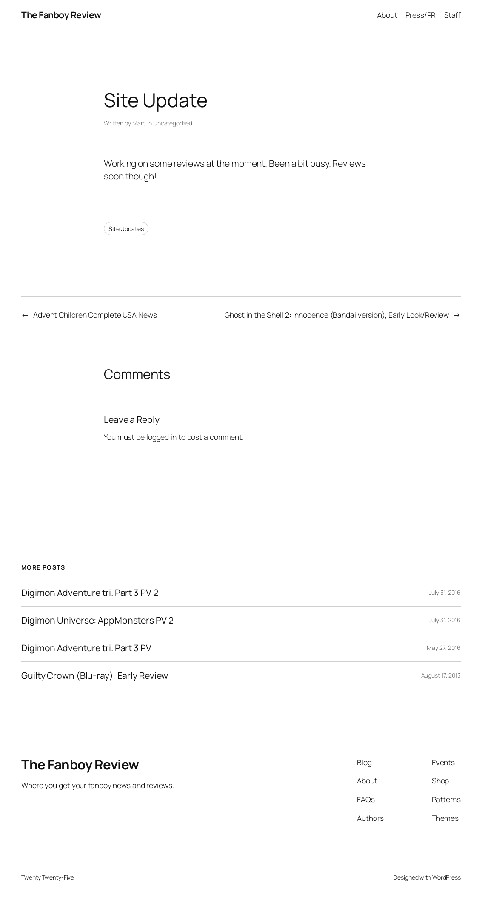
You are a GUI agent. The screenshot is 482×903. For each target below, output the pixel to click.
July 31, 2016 (445, 592)
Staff (452, 15)
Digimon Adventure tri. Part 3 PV (86, 648)
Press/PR (420, 15)
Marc (139, 123)
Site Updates (126, 229)
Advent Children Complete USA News (95, 315)
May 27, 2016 (444, 648)
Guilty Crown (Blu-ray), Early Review (94, 675)
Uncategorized (172, 123)
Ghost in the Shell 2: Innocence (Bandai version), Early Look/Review (337, 315)
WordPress (446, 877)
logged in (161, 437)
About (387, 15)
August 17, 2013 (441, 675)
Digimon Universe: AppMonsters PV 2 (97, 620)
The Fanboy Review (61, 15)
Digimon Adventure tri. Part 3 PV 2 (89, 592)
